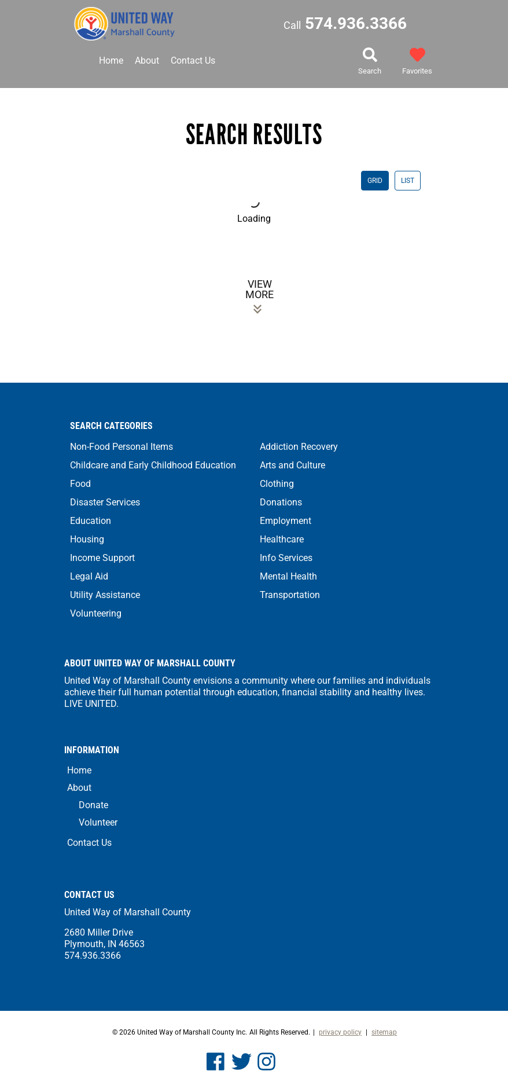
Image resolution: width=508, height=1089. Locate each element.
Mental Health (288, 576)
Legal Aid (89, 576)
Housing (87, 539)
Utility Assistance (105, 594)
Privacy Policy (340, 1032)
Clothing (277, 483)
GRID (374, 181)
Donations (281, 502)
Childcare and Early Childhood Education (153, 465)
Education (90, 520)
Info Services (286, 557)
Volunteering (96, 613)
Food (80, 483)
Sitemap (384, 1032)
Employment (285, 520)
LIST (407, 181)
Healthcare (282, 539)
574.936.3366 (345, 23)
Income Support (102, 557)
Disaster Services (105, 502)
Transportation (290, 594)
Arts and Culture (292, 465)
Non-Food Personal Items (121, 446)
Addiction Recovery (299, 446)
